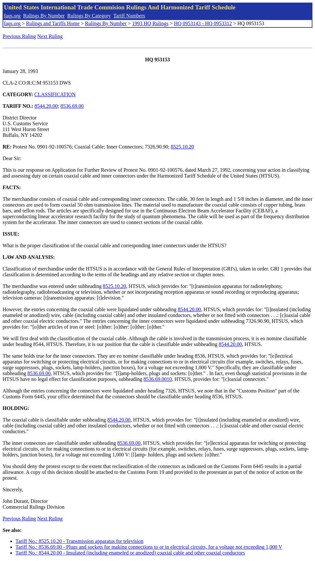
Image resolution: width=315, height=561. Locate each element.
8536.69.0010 (157, 379)
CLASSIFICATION (55, 94)
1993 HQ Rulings (150, 23)
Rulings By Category (89, 15)
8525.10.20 (182, 146)
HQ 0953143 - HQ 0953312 (203, 23)
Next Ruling (50, 36)
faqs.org (12, 15)
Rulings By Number (44, 15)
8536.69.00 (72, 106)
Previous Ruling (19, 36)
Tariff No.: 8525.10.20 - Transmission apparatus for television (79, 541)
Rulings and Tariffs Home (53, 23)
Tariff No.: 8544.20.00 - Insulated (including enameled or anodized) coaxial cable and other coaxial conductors (130, 553)
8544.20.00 (46, 106)
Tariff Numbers (129, 15)
